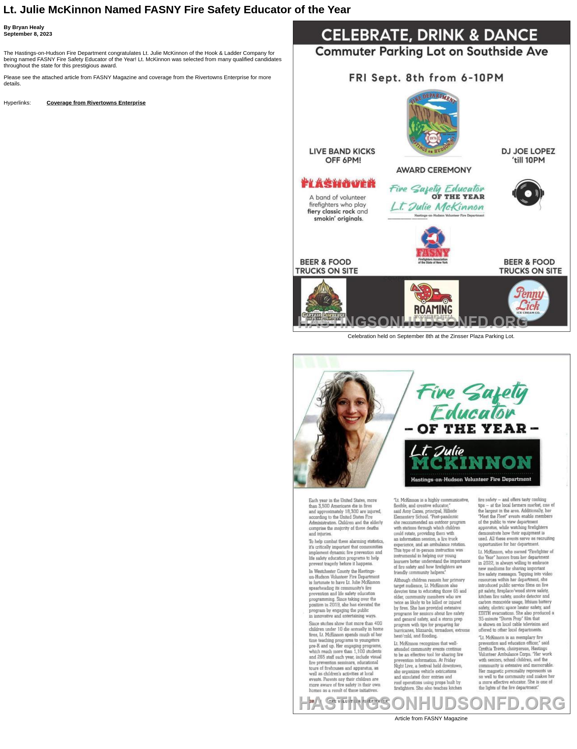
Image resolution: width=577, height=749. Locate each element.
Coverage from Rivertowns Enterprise (96, 102)
